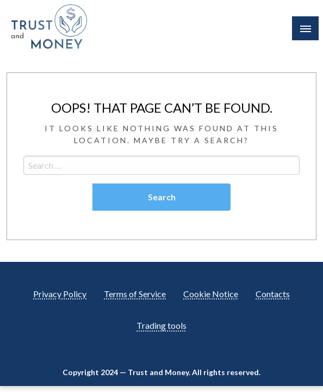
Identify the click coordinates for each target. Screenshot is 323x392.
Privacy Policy (59, 294)
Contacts (273, 294)
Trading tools (161, 325)
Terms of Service (135, 294)
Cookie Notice (210, 294)
